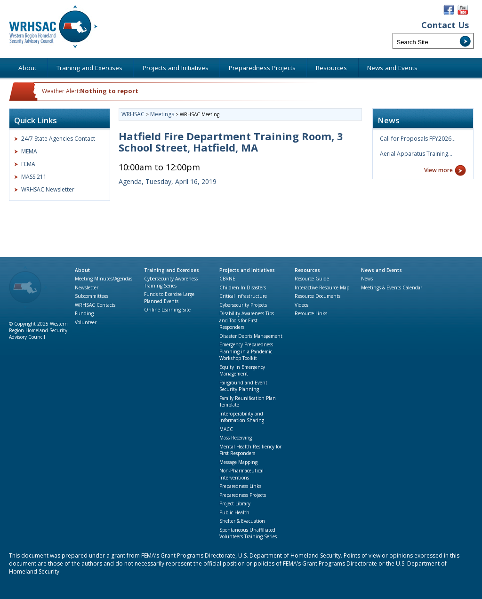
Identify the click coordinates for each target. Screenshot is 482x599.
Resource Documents (317, 296)
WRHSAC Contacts (95, 305)
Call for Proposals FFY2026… (418, 139)
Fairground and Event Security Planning (243, 386)
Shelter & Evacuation (242, 521)
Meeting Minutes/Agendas (103, 278)
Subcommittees (91, 296)
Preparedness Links (240, 486)
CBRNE (227, 278)
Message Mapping (238, 462)
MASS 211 (34, 177)
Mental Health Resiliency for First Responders (250, 450)
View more (438, 170)
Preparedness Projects (242, 495)
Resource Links (311, 313)
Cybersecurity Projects (243, 305)
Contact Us (445, 25)
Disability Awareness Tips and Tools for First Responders (246, 320)
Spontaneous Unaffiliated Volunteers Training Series (248, 533)
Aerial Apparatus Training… (416, 154)
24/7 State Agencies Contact (58, 139)
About (82, 270)
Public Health (234, 512)
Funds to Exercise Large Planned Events (169, 297)
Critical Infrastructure (243, 296)
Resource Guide (312, 278)
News (367, 278)
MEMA (29, 151)
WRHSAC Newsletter (47, 189)
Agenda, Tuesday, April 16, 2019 (168, 181)
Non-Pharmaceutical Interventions (241, 474)
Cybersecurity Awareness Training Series (171, 282)
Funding (84, 313)
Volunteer (85, 322)
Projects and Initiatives (247, 270)
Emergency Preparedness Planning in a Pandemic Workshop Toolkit (246, 351)
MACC (226, 429)
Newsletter (86, 287)
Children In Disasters (242, 287)
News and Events (381, 270)
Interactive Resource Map (322, 287)
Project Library (234, 503)
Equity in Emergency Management (242, 370)
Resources (307, 270)
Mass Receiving (235, 437)
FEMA (28, 164)
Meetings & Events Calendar (391, 287)
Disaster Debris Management (250, 336)
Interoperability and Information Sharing (241, 417)
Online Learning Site (167, 309)
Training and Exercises (171, 270)
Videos (301, 305)
